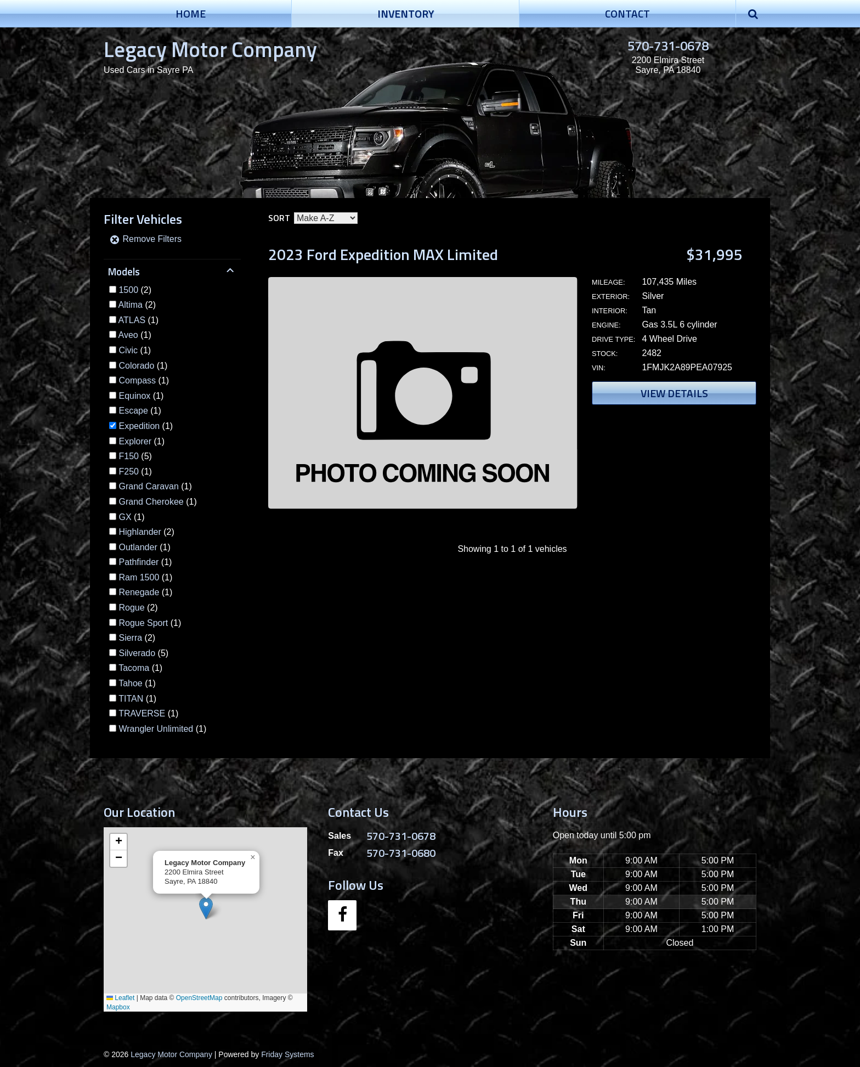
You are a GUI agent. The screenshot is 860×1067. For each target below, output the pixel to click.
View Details (674, 393)
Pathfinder (138, 562)
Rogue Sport (143, 623)
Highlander (139, 532)
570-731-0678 (668, 45)
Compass (137, 380)
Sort (279, 217)
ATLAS (132, 320)
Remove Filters (145, 239)
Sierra (130, 637)
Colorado (136, 365)
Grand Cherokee (150, 501)
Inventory (405, 13)
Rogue (131, 607)
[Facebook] (342, 915)
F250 (128, 471)
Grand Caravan (148, 486)
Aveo (128, 335)
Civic (128, 350)
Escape (133, 410)
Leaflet (120, 998)
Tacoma (133, 668)
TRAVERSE (141, 713)
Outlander (137, 547)
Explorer (134, 441)
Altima (130, 304)
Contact (627, 13)
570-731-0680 (400, 852)
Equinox (134, 395)
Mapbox (118, 1007)
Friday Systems (287, 1054)
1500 (128, 290)
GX (124, 517)
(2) (134, 290)
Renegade (138, 592)
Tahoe (130, 683)
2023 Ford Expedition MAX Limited (383, 254)
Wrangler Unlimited (155, 728)
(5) (134, 456)
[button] (206, 908)
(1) (138, 320)
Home (191, 13)
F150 (128, 456)
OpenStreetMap (199, 998)
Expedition (139, 426)
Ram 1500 (138, 577)
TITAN (130, 698)
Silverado (136, 653)
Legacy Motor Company (210, 49)
